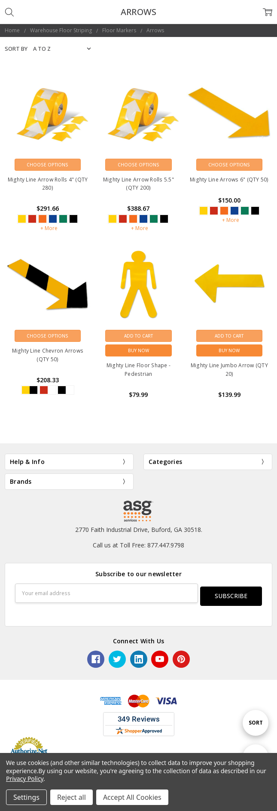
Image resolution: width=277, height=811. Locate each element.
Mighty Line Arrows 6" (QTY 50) (229, 179)
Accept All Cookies (132, 797)
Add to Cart (138, 336)
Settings (26, 797)
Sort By (16, 48)
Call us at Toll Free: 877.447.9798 (138, 545)
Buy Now (138, 350)
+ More (49, 228)
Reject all (71, 797)
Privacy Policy (24, 778)
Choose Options (47, 165)
